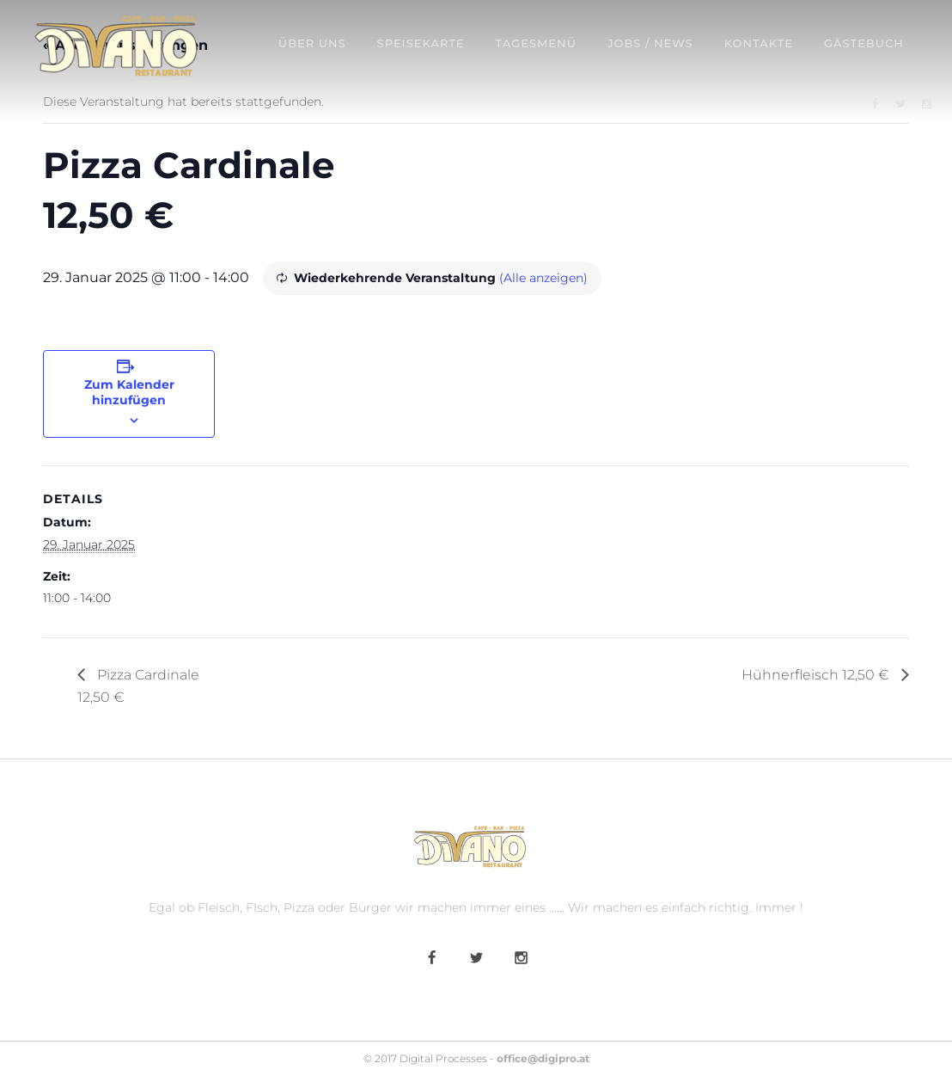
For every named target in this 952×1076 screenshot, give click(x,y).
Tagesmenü (536, 43)
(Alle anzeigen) (543, 278)
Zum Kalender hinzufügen (129, 392)
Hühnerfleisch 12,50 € (817, 675)
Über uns (312, 43)
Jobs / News (650, 43)
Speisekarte (421, 43)
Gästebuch (864, 43)
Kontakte (758, 43)
